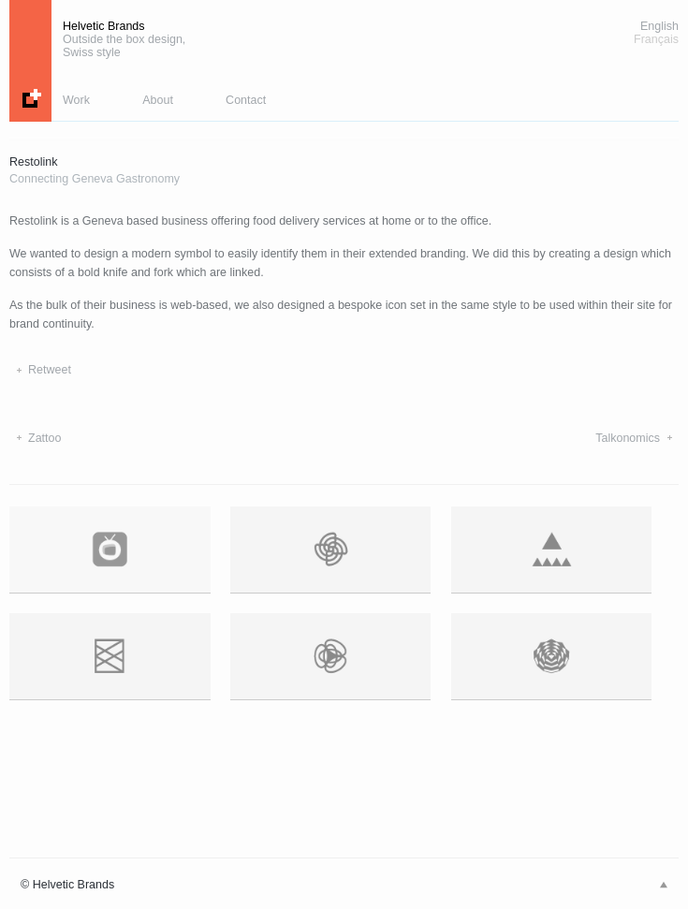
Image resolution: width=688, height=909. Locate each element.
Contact (246, 100)
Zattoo (44, 438)
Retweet (49, 369)
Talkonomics (627, 438)
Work (76, 100)
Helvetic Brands (124, 39)
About (157, 100)
